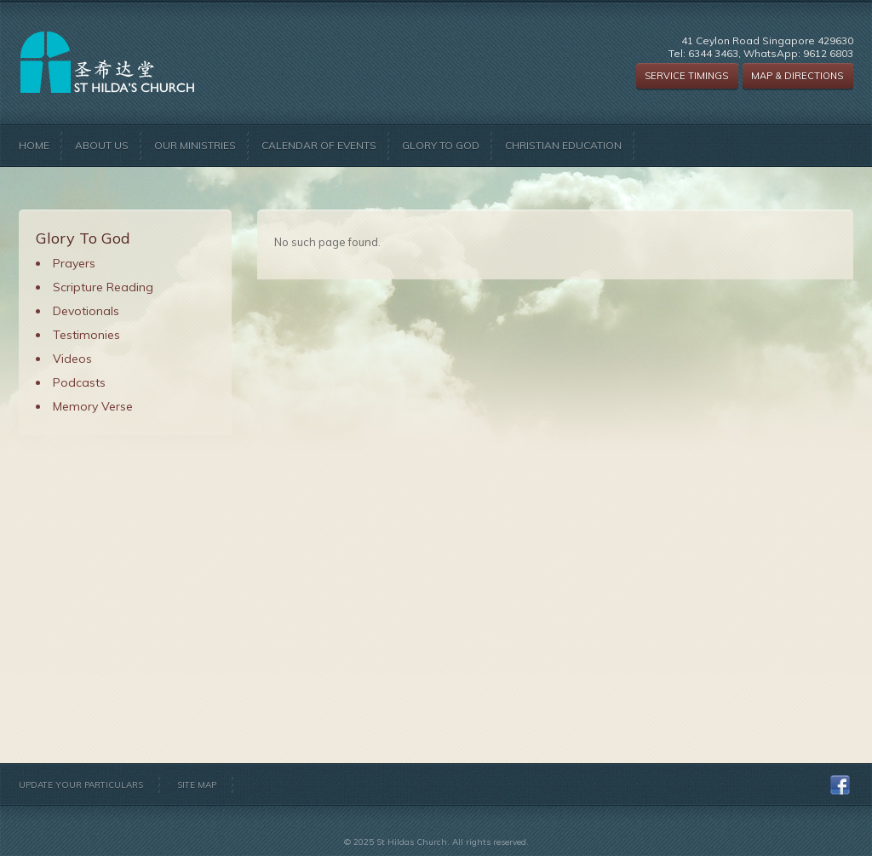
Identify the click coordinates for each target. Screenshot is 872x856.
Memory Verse (93, 406)
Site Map (196, 784)
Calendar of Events (318, 145)
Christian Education (563, 145)
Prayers (74, 263)
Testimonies (86, 334)
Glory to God (440, 145)
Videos (72, 358)
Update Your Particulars (81, 784)
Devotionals (86, 311)
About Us (102, 145)
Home (34, 145)
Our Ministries (195, 145)
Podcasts (79, 382)
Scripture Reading (103, 287)
